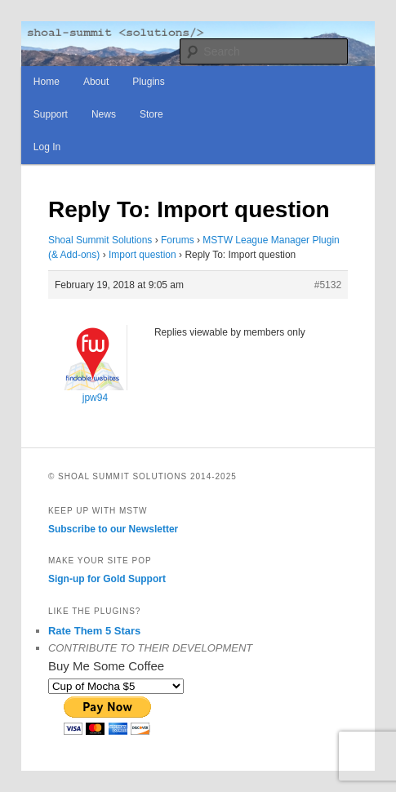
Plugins (148, 81)
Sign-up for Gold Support (107, 579)
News (103, 114)
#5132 (327, 285)
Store (151, 114)
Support (50, 114)
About (96, 81)
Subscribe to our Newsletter (113, 529)
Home (46, 81)
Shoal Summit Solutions (100, 240)
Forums (177, 240)
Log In (46, 147)
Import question (142, 254)
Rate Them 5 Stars (94, 631)
